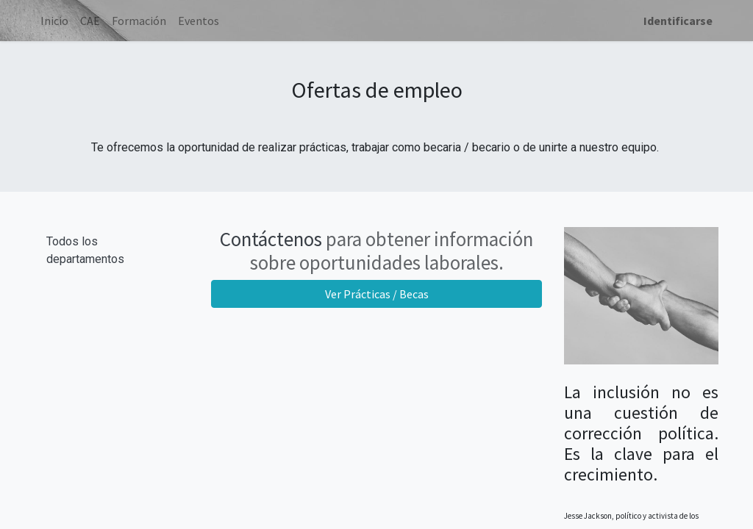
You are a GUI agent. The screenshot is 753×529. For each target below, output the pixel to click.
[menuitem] (54, 20)
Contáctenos (271, 238)
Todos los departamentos (85, 250)
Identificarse (678, 20)
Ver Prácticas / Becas (377, 294)
